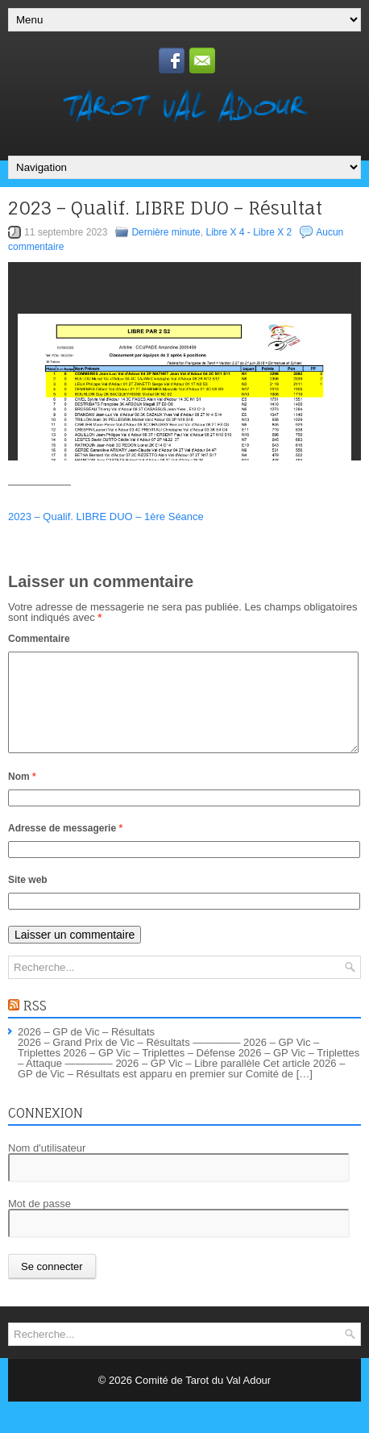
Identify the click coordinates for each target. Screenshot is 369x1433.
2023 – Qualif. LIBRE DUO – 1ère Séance (106, 516)
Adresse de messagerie (65, 847)
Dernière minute (165, 232)
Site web (28, 899)
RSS (35, 1025)
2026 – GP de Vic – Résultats (86, 1051)
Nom (22, 796)
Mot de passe (39, 1223)
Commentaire (39, 638)
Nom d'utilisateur (46, 1167)
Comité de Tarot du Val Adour (203, 1399)
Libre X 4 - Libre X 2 (248, 232)
